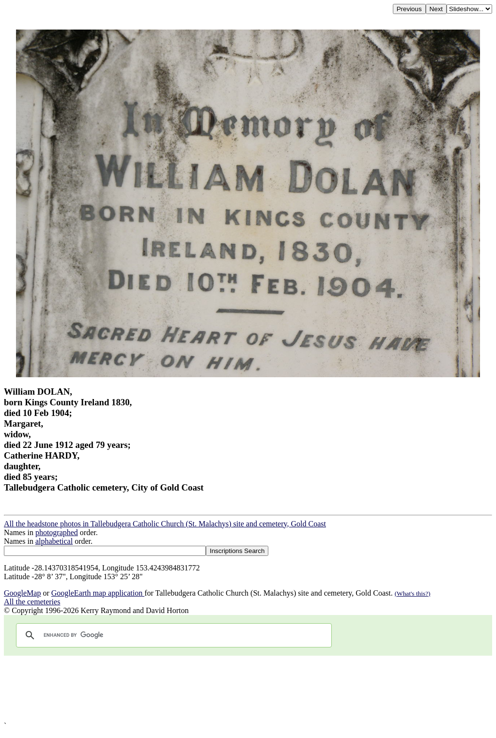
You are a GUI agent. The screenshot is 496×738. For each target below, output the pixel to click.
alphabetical (54, 541)
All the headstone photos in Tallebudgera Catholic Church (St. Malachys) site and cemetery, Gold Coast (165, 524)
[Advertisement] (248, 689)
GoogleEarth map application (97, 593)
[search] (172, 635)
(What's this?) (413, 593)
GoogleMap (22, 593)
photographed (56, 532)
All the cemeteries (32, 602)
